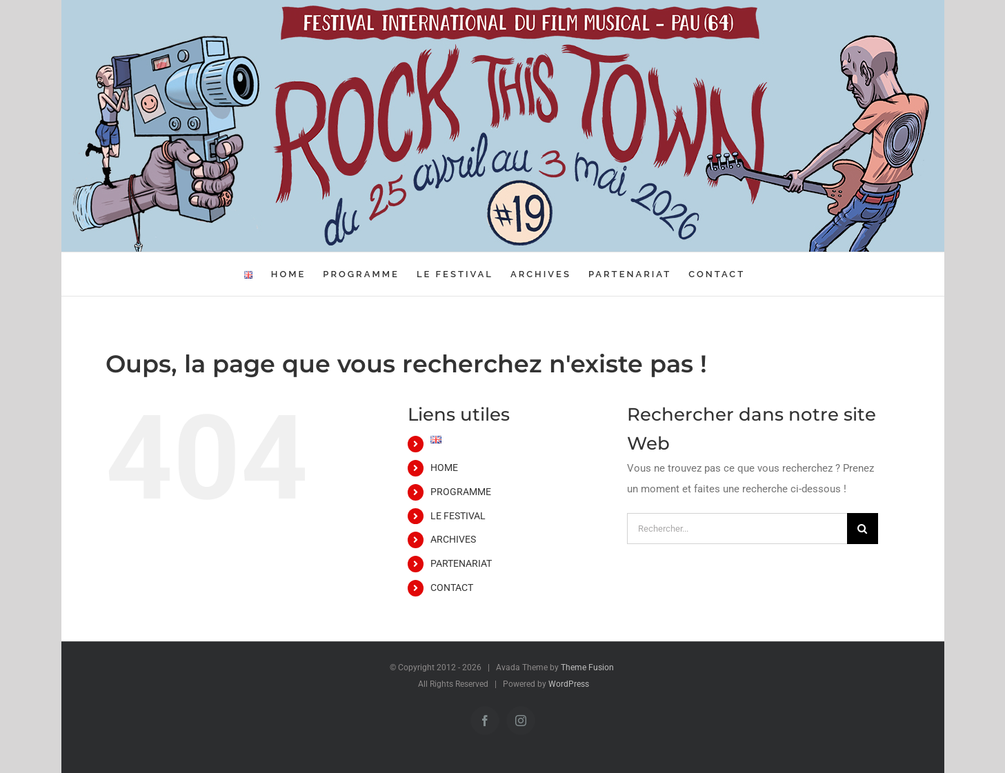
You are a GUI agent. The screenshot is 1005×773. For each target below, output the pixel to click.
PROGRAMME (460, 491)
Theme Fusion (587, 667)
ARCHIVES (453, 539)
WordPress (568, 684)
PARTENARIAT (461, 563)
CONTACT (451, 587)
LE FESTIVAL (458, 515)
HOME (444, 467)
